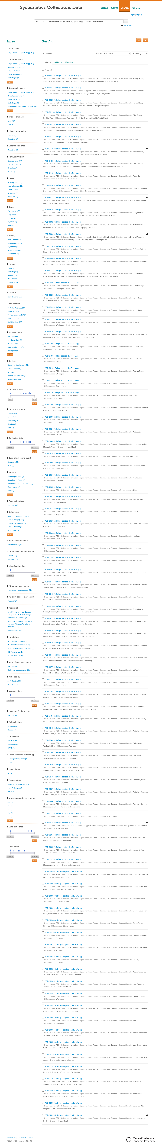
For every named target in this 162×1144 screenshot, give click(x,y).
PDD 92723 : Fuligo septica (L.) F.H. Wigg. (62, 270)
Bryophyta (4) (13, 168)
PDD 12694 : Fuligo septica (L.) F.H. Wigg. (62, 405)
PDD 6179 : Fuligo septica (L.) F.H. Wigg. (62, 380)
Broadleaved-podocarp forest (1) (20, 484)
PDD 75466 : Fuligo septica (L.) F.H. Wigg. (62, 764)
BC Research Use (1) (16, 655)
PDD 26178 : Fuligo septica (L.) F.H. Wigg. (62, 509)
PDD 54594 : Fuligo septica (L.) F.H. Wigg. (62, 161)
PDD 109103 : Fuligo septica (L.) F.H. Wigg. (63, 932)
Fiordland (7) (13, 343)
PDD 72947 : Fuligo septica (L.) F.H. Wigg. (62, 691)
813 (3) (10, 813)
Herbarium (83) (13, 726)
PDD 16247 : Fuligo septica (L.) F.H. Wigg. (62, 429)
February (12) (13, 421)
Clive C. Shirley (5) (15, 527)
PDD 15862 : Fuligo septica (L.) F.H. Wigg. (62, 417)
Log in (132, 15)
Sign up (139, 15)
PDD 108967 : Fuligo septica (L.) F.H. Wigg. (63, 896)
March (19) (12, 417)
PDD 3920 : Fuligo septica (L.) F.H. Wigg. (62, 283)
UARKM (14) (13, 741)
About (114, 7)
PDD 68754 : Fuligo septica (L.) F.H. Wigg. (62, 606)
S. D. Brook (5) (13, 530)
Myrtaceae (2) (13, 247)
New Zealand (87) (15, 297)
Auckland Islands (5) (16, 347)
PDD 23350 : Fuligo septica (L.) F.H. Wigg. (62, 487)
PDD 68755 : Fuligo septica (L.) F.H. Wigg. (62, 618)
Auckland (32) (13, 336)
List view (47, 62)
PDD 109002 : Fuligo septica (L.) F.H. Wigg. (63, 908)
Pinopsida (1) (13, 197)
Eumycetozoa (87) (15, 161)
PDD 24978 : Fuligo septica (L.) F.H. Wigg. (62, 496)
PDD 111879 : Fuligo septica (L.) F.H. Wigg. (63, 1066)
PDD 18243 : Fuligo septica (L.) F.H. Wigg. (62, 453)
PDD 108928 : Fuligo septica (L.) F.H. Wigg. (63, 884)
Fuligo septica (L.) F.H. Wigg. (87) (21, 53)
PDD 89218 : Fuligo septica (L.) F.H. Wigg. (62, 859)
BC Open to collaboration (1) (19, 645)
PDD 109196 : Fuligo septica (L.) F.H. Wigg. (63, 957)
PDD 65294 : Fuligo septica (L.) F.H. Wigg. (62, 295)
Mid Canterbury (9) (15, 340)
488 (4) (10, 802)
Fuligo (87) (12, 268)
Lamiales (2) (12, 218)
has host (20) (13, 505)
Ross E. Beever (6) (15, 379)
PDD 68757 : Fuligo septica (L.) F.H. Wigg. (62, 210)
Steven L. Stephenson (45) (18, 516)
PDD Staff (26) (13, 684)
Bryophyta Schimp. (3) (16, 67)
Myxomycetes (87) (15, 182)
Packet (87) (12, 715)
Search (125, 7)
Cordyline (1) (13, 282)
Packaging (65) (13, 666)
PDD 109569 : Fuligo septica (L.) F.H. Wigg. (63, 1017)
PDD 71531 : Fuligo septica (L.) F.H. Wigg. (62, 679)
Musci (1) (11, 172)
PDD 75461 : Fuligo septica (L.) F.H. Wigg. (62, 752)
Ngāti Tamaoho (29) (15, 311)
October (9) (12, 424)
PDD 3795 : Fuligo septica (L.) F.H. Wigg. (62, 344)
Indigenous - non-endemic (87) (20, 590)
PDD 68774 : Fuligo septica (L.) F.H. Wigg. (62, 655)
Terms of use (11, 1138)
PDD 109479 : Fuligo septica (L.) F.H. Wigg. (63, 1005)
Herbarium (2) (13, 744)
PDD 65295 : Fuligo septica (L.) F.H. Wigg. (62, 307)
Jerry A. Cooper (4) (15, 788)
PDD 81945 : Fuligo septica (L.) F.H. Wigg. (62, 246)
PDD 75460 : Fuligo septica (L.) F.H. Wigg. (62, 740)
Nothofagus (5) (13, 272)
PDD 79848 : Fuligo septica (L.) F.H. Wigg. (62, 234)
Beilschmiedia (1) (14, 279)
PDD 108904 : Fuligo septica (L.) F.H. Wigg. (63, 871)
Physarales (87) (14, 211)
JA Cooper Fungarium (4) (17, 759)
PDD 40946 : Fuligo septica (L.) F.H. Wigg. (62, 569)
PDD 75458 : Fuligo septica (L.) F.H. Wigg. (62, 728)
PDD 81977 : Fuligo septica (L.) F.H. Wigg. (62, 835)
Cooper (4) (12, 730)
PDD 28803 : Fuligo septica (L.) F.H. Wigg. (62, 545)
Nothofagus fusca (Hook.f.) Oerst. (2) (22, 106)
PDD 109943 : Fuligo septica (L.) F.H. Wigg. (63, 1054)
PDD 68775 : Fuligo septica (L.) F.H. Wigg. (62, 667)
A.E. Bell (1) (12, 791)
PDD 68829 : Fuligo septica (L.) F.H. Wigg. (62, 75)
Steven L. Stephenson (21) (18, 365)
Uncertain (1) (13, 559)
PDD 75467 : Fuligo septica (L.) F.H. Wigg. (62, 777)
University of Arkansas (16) (18, 784)
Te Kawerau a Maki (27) (17, 315)
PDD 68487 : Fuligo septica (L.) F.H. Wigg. (62, 594)
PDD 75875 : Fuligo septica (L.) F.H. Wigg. (62, 789)
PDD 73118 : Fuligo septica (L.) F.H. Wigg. (62, 704)
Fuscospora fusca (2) (16, 74)
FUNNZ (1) (12, 762)
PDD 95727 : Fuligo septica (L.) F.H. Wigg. (62, 197)
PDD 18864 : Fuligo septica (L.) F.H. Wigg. (62, 463)
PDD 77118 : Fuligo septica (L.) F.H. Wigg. (62, 813)
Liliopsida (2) (13, 189)
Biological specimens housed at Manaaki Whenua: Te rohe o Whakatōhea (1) (20, 624)
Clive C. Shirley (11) (15, 369)
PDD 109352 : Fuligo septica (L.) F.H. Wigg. (63, 981)
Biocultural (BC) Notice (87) (18, 641)
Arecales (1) (12, 225)
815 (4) (10, 809)
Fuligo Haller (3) (14, 71)
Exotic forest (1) (14, 487)
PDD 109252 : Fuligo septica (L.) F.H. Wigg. (63, 969)
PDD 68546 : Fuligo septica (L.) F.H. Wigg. (62, 185)
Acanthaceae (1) (14, 250)
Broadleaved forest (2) (16, 480)
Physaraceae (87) (14, 240)
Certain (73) (12, 556)
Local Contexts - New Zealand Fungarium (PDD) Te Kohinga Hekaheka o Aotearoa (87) (19, 615)
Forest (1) (11, 491)
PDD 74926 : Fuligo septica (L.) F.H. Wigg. (62, 124)
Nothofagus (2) (13, 78)
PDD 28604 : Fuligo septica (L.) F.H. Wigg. (62, 533)
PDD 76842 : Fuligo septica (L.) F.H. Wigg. (62, 801)
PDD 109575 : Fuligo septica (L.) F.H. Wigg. (63, 1030)
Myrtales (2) (12, 222)
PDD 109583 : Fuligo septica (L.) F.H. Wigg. (63, 1042)
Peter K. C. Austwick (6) (17, 376)
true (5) (10, 124)
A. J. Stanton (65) (14, 681)
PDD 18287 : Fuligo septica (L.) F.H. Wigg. (62, 100)
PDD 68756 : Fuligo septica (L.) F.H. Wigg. (62, 630)
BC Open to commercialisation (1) (21, 648)
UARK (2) (11, 748)
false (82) (11, 121)
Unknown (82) (13, 462)
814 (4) (10, 806)
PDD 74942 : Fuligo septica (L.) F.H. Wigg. (62, 716)
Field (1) (11, 466)
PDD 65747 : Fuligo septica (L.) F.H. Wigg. (62, 582)
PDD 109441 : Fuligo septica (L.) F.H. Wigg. (63, 993)
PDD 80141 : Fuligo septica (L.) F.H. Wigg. (62, 88)
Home (104, 7)
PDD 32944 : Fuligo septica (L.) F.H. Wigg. (62, 557)
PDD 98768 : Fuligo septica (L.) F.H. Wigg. (62, 331)
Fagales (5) (12, 215)
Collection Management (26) (19, 670)
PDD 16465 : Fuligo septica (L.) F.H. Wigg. (62, 441)
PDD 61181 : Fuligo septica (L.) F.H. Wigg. (62, 173)
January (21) (12, 414)
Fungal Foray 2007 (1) (16, 630)
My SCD (136, 7)
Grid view (58, 62)
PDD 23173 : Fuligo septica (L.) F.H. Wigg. (62, 475)
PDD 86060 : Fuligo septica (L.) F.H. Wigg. (62, 258)
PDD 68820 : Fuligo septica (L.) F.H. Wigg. (62, 222)
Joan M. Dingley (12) (16, 520)
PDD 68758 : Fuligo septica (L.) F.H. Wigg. (62, 643)
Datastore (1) (13, 139)
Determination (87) (15, 545)
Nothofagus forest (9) (16, 477)
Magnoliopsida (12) (15, 186)
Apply (34, 403)
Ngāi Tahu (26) (13, 318)
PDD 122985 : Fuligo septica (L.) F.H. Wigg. (63, 1079)
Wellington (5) (13, 351)
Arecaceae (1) (13, 254)
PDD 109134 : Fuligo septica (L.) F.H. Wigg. (63, 944)
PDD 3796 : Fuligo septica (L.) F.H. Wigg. (62, 356)
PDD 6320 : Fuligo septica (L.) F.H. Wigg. (62, 392)
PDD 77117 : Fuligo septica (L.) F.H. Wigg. (62, 319)
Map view (69, 62)
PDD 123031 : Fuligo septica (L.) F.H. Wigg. (63, 1103)
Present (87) (12, 601)
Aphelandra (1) (13, 275)
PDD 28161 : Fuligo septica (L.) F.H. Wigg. (62, 521)
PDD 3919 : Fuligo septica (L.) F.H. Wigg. (62, 368)
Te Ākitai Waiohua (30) (16, 308)
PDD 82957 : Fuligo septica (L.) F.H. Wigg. (62, 847)
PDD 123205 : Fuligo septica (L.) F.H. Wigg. (63, 1115)
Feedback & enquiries (25, 1138)
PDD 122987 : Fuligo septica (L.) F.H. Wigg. (63, 1091)
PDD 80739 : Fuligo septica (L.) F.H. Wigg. (62, 823)
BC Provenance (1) (15, 652)
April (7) (11, 428)
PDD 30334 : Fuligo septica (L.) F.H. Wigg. (62, 136)
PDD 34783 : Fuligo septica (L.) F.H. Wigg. (62, 149)
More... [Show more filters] (10, 82)
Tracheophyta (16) (15, 164)
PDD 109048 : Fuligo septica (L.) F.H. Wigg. (63, 920)
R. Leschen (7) (13, 372)
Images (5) (12, 135)
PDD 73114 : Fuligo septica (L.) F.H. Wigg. (62, 112)
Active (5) (11, 773)
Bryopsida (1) (13, 193)
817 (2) (10, 816)
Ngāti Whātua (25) (15, 322)
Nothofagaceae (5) (15, 243)
